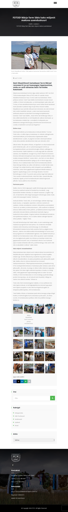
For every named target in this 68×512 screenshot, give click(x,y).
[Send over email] (25, 381)
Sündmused (18, 419)
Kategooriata (19, 413)
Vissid (16, 425)
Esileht (30, 24)
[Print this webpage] (29, 381)
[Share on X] (18, 381)
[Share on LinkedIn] (22, 381)
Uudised (36, 24)
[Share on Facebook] (15, 381)
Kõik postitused (19, 416)
